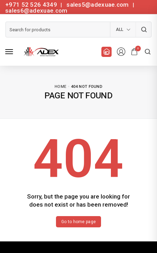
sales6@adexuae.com (36, 10)
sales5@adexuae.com (98, 4)
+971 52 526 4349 (31, 4)
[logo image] (40, 51)
